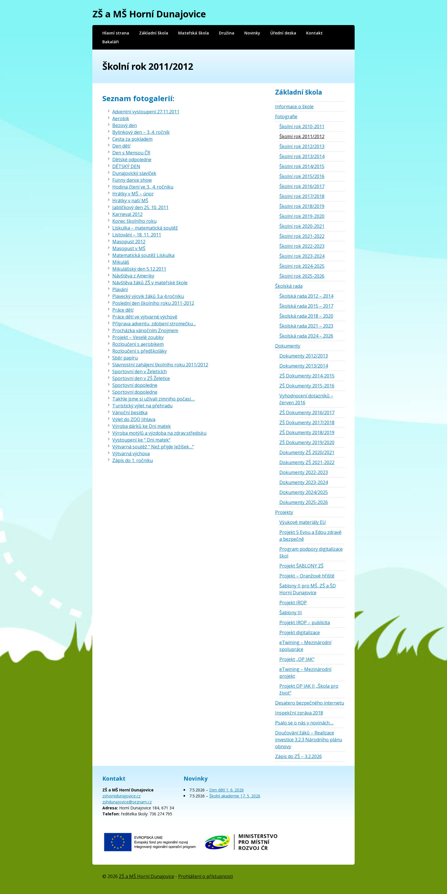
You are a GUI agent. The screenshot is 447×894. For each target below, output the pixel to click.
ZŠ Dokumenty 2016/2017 (306, 412)
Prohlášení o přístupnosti (205, 876)
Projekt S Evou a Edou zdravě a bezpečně (310, 535)
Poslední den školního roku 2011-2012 (153, 303)
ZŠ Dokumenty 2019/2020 (306, 442)
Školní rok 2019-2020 (301, 216)
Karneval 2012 (127, 214)
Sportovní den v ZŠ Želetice (141, 378)
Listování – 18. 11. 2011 (136, 235)
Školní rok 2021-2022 (301, 236)
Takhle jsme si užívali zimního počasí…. (153, 399)
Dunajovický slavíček (134, 173)
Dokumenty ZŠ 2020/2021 (306, 452)
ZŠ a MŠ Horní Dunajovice (149, 14)
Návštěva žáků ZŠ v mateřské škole (150, 282)
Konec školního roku (134, 221)
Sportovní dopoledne (134, 385)
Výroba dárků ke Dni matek (141, 426)
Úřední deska (283, 33)
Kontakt (314, 33)
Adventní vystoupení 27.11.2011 (145, 112)
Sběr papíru (125, 358)
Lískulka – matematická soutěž (145, 228)
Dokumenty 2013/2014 (303, 366)
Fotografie (286, 116)
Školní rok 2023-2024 (301, 256)
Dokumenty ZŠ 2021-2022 (306, 462)
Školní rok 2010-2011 (301, 126)
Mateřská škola (193, 33)
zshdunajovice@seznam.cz (127, 802)
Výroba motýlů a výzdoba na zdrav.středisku (159, 433)
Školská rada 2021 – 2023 (306, 326)
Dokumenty (287, 346)
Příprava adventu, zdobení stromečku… (154, 324)
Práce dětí (122, 310)
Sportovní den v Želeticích (139, 371)
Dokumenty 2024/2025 (303, 492)
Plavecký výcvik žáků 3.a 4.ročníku (148, 296)
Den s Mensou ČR (131, 153)
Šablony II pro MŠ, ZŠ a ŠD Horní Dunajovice (307, 589)
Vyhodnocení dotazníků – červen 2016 (306, 399)
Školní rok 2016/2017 (301, 186)
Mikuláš (120, 262)
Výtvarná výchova (131, 453)
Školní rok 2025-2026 (301, 276)
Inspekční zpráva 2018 (299, 713)
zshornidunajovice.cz (121, 796)
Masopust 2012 (128, 241)
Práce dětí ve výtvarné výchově (144, 317)
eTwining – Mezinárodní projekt (305, 672)
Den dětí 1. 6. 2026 (226, 790)
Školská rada (288, 286)
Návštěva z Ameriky (133, 276)
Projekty (284, 512)
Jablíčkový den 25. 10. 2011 (140, 207)
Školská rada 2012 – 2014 (306, 296)
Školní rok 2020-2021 (301, 226)
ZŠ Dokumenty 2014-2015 (306, 376)
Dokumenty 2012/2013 (303, 356)
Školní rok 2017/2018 (301, 196)
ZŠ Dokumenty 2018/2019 (306, 432)
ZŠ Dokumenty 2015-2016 (306, 386)
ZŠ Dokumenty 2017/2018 (306, 422)
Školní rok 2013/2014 (301, 156)
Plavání (120, 289)
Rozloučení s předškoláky (139, 351)
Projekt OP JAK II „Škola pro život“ (308, 689)
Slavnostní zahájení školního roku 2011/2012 (160, 365)
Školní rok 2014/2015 (301, 166)
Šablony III (290, 612)
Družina (226, 33)
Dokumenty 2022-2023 (303, 472)
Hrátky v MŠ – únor (133, 194)
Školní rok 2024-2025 (301, 266)
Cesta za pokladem (132, 139)
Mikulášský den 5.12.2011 (139, 269)
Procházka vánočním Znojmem (145, 330)
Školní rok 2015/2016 (301, 176)
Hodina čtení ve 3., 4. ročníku (142, 187)
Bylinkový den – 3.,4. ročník (141, 132)
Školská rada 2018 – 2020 (306, 316)
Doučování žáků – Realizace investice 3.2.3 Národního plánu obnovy (308, 740)
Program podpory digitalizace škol (311, 552)
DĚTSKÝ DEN (126, 166)
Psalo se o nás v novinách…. (304, 723)
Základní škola (153, 33)
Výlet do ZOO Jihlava (133, 419)
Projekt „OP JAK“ (296, 659)
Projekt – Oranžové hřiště (306, 576)
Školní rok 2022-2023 (301, 246)
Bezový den (124, 125)
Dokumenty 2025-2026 (303, 502)
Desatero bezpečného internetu (309, 703)
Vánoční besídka (129, 412)
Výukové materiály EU (302, 522)
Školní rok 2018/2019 (301, 206)
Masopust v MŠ (128, 248)
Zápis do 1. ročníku (132, 460)
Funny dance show (132, 180)
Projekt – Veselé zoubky (138, 337)
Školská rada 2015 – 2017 (306, 306)
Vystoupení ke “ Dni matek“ (141, 440)
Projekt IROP (293, 602)
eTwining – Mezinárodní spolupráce (305, 645)
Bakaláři (110, 41)
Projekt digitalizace (299, 632)
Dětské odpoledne (131, 159)
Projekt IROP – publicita (304, 622)
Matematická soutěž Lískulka (143, 255)
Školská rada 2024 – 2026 (306, 336)
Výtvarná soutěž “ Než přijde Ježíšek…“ (153, 447)
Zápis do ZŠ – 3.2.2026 (298, 756)
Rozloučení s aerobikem (138, 344)
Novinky (252, 33)
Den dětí (121, 146)
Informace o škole (294, 106)
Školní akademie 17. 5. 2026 (234, 796)
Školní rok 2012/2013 (301, 146)
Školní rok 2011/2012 (301, 136)
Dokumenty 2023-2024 (303, 482)
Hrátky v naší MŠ (130, 200)
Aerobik (120, 118)
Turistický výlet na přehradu (142, 406)
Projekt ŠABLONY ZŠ (301, 566)
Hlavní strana (115, 33)
